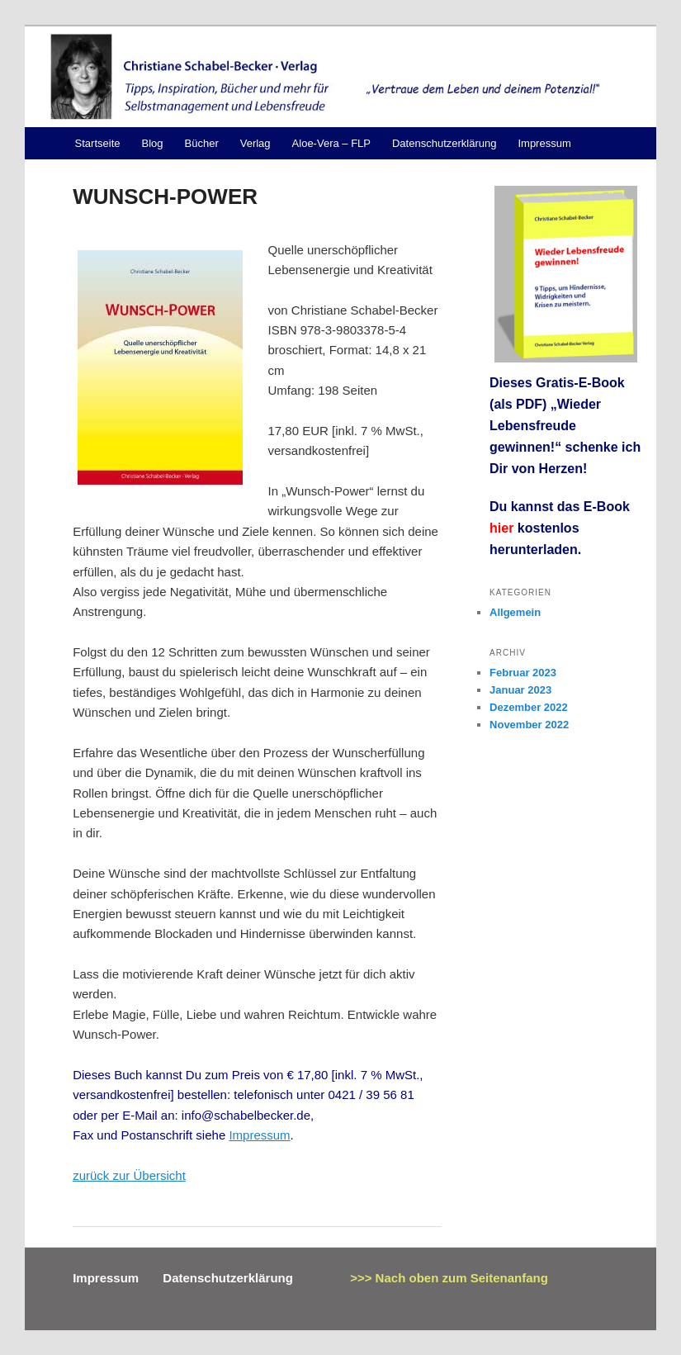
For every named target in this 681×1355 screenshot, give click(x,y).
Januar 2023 (520, 690)
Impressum (544, 143)
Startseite (98, 143)
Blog (152, 143)
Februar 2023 (522, 672)
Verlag (255, 143)
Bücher (202, 143)
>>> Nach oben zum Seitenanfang (449, 1278)
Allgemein (515, 612)
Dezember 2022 (528, 707)
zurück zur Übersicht (129, 1175)
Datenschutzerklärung (444, 143)
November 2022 (529, 724)
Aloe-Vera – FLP (331, 143)
